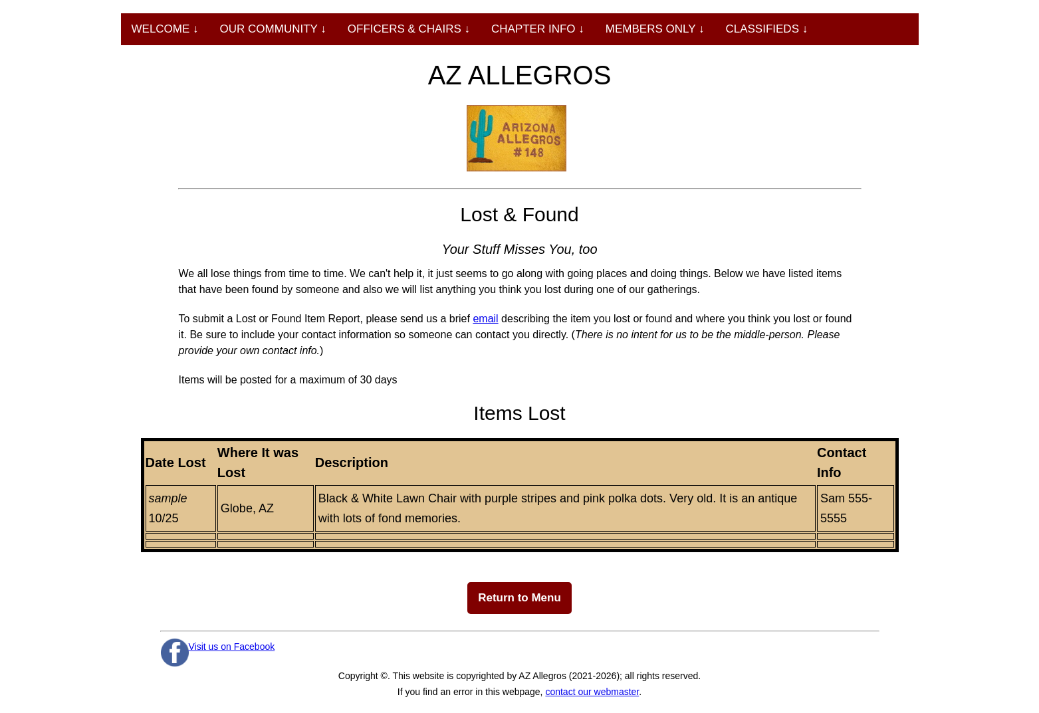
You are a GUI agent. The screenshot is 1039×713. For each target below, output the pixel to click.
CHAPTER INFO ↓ (537, 29)
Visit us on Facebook (232, 646)
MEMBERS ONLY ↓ (655, 29)
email (485, 318)
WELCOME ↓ (165, 29)
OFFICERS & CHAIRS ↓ (409, 29)
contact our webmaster (592, 691)
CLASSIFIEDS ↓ (766, 29)
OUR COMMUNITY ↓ (273, 29)
